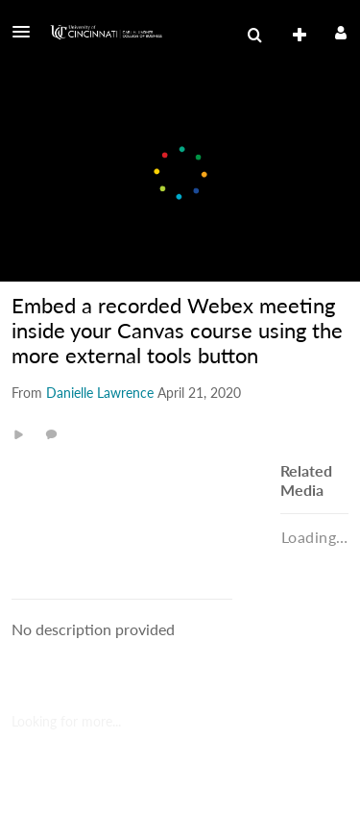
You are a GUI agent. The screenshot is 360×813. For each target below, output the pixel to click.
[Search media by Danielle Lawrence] (100, 392)
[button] (27, 31)
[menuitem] (254, 35)
